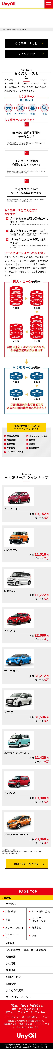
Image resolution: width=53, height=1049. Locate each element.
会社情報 (10, 963)
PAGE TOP (28, 891)
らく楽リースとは (26, 43)
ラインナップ (26, 54)
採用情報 (10, 970)
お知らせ (11, 983)
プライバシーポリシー (18, 997)
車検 (7, 919)
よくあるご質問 (14, 990)
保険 (34, 936)
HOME (7, 898)
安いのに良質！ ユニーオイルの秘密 (26, 950)
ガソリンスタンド (14, 927)
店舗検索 (33, 4)
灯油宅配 (36, 927)
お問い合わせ (13, 977)
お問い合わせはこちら (26, 864)
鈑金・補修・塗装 (41, 911)
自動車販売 (10, 911)
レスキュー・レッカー (12, 935)
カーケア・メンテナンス (39, 919)
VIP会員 (10, 943)
